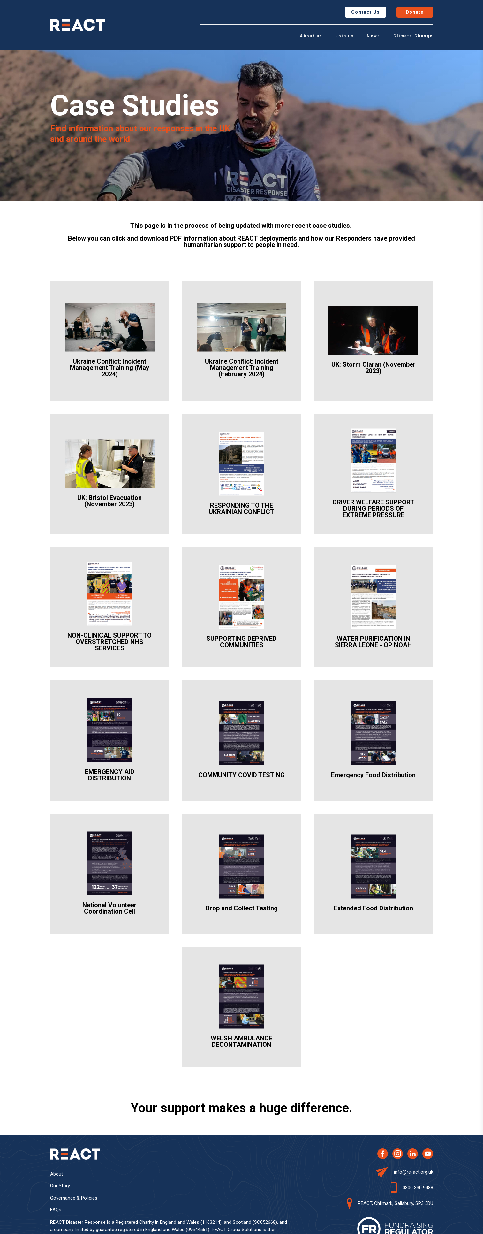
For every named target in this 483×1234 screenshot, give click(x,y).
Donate (415, 12)
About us (311, 36)
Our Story (60, 1186)
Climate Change (413, 36)
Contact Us (365, 12)
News (374, 36)
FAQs (55, 1210)
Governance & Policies (73, 1198)
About (56, 1174)
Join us (344, 36)
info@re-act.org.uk (413, 1172)
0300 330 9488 (418, 1188)
